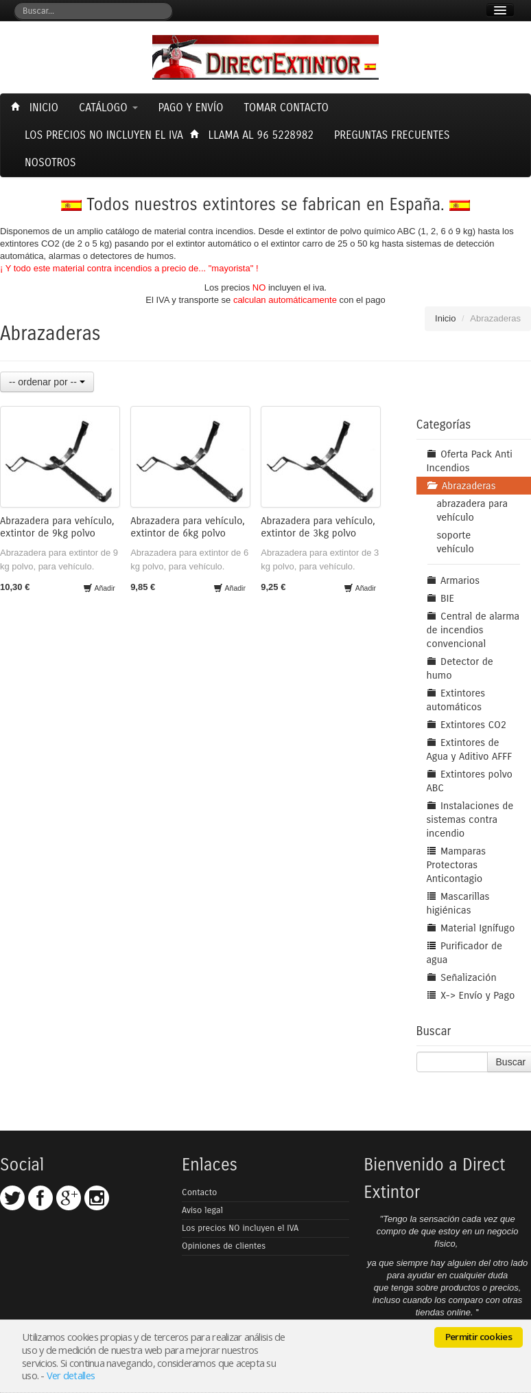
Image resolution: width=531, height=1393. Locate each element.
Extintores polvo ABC (469, 781)
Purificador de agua (464, 953)
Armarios (453, 580)
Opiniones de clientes (224, 1246)
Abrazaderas (461, 485)
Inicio (36, 107)
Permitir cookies (478, 1336)
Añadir (99, 588)
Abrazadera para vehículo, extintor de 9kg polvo (57, 526)
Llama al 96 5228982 (253, 134)
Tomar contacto (286, 107)
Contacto (199, 1192)
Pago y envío (191, 107)
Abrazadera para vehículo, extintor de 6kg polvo (187, 526)
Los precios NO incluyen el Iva (104, 134)
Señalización (462, 977)
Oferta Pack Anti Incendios (469, 461)
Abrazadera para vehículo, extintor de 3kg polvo (318, 526)
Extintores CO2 (466, 724)
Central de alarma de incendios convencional (473, 630)
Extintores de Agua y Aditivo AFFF (469, 749)
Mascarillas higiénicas (458, 903)
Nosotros (50, 162)
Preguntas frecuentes (392, 134)
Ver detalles (71, 1375)
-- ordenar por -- (47, 381)
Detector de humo (460, 668)
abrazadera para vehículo (472, 510)
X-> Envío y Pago (471, 995)
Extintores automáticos (456, 700)
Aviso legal (202, 1210)
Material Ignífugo (471, 928)
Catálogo (108, 107)
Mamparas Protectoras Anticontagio (456, 865)
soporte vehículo (456, 542)
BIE (441, 598)
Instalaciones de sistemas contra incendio (470, 819)
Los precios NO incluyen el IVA (240, 1228)
